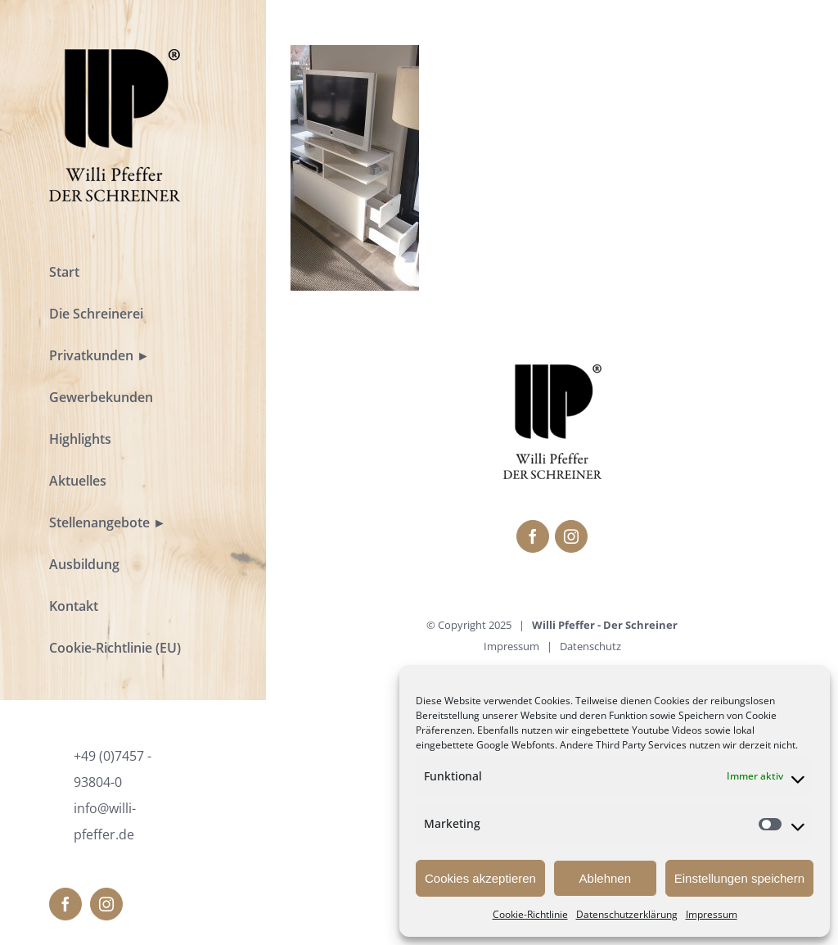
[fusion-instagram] (106, 904)
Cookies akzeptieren (480, 878)
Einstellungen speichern (739, 878)
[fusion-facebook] (65, 904)
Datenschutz (590, 646)
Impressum (711, 914)
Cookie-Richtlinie (530, 914)
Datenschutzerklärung (627, 914)
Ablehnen (605, 878)
